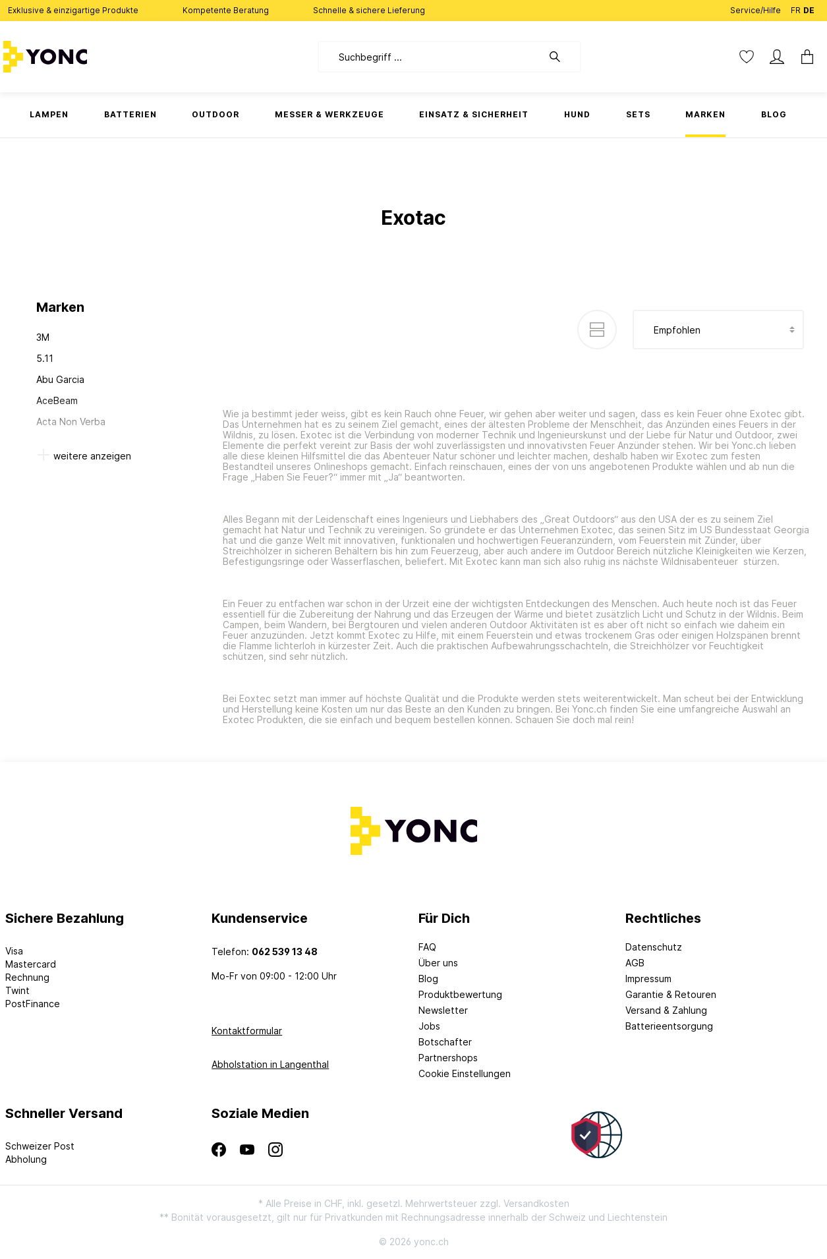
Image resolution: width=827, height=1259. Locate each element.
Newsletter (443, 1010)
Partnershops (448, 1057)
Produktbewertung (460, 994)
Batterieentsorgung (669, 1026)
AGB (634, 962)
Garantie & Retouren (670, 994)
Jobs (429, 1026)
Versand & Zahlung (666, 1010)
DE (808, 7)
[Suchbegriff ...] (430, 57)
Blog (428, 978)
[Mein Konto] (777, 56)
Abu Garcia (60, 379)
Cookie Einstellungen (464, 1073)
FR (796, 7)
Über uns (438, 962)
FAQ (427, 946)
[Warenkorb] (807, 56)
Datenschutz (653, 946)
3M (42, 337)
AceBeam (57, 400)
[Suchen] (561, 57)
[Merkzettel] (746, 56)
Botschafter (445, 1041)
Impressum (648, 978)
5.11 (44, 358)
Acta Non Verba (70, 421)
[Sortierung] (718, 329)
